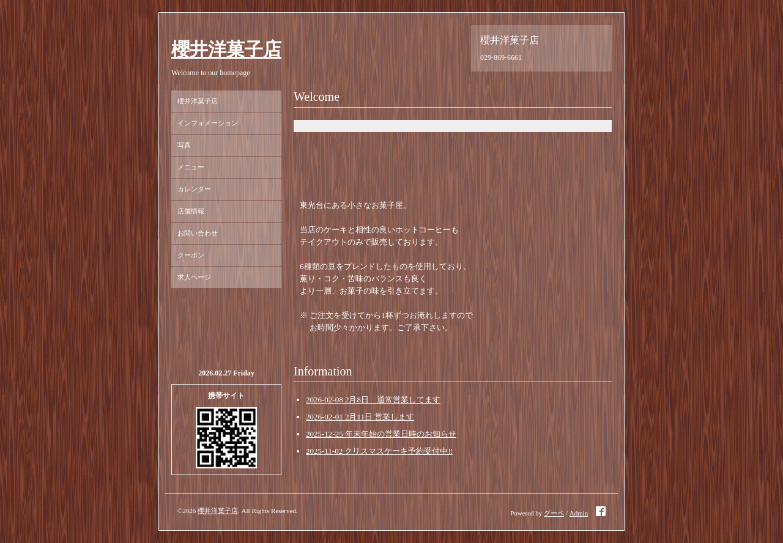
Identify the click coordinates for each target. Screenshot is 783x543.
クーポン (190, 255)
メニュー (190, 167)
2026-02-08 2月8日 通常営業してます (373, 399)
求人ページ (194, 277)
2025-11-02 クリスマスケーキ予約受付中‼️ (379, 451)
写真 (184, 145)
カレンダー (194, 189)
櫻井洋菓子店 (226, 49)
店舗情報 (190, 211)
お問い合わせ (197, 233)
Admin (579, 513)
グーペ (554, 513)
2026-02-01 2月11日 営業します (360, 416)
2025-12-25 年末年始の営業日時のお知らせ (381, 433)
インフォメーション (207, 123)
